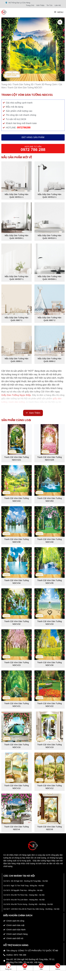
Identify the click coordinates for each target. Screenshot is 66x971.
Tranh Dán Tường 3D (23, 84)
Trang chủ (6, 84)
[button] (60, 22)
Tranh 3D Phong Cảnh (46, 84)
